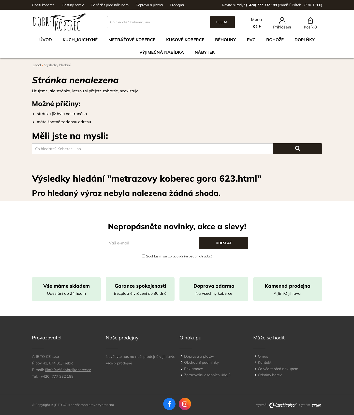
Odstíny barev (73, 5)
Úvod (45, 39)
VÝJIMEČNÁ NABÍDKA (161, 52)
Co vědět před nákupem (110, 5)
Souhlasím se (177, 256)
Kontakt (264, 362)
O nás (263, 356)
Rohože (275, 39)
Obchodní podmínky (201, 362)
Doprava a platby (199, 356)
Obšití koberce (43, 5)
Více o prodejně (119, 363)
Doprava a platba (149, 5)
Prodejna (177, 5)
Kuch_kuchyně (80, 39)
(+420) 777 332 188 (56, 376)
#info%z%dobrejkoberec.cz (68, 369)
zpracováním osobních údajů (190, 256)
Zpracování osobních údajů (207, 375)
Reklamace (193, 368)
